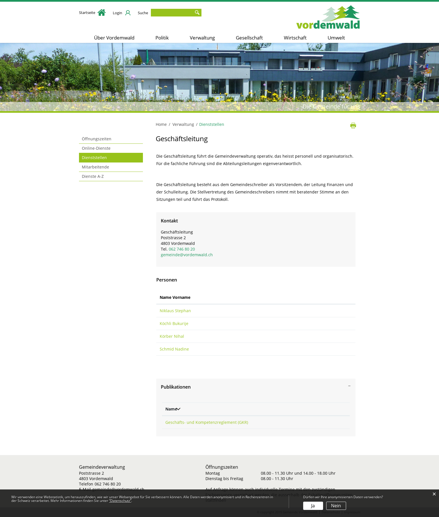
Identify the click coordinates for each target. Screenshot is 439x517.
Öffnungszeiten (96, 138)
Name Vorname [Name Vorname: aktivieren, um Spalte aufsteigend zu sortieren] (175, 297)
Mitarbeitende (95, 167)
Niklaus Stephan (175, 310)
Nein (336, 506)
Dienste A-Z (93, 176)
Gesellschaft (249, 37)
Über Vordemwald (114, 37)
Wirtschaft (295, 37)
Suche (143, 12)
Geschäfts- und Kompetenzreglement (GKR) (206, 422)
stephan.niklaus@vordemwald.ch (303, 310)
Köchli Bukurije (174, 323)
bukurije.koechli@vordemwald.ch (303, 323)
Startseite (92, 12)
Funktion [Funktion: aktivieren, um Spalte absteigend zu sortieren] (212, 297)
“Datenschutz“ (120, 500)
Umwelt (336, 37)
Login (117, 12)
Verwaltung (202, 37)
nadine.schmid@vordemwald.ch (302, 349)
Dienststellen (106, 157)
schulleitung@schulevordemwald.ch (306, 336)
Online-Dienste (96, 148)
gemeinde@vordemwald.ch (187, 254)
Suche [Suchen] (197, 12)
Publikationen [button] (176, 387)
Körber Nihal (172, 336)
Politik (162, 37)
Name (171, 409)
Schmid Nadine (174, 349)
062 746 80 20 (182, 249)
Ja (313, 506)
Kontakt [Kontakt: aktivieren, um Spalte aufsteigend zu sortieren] (280, 297)
